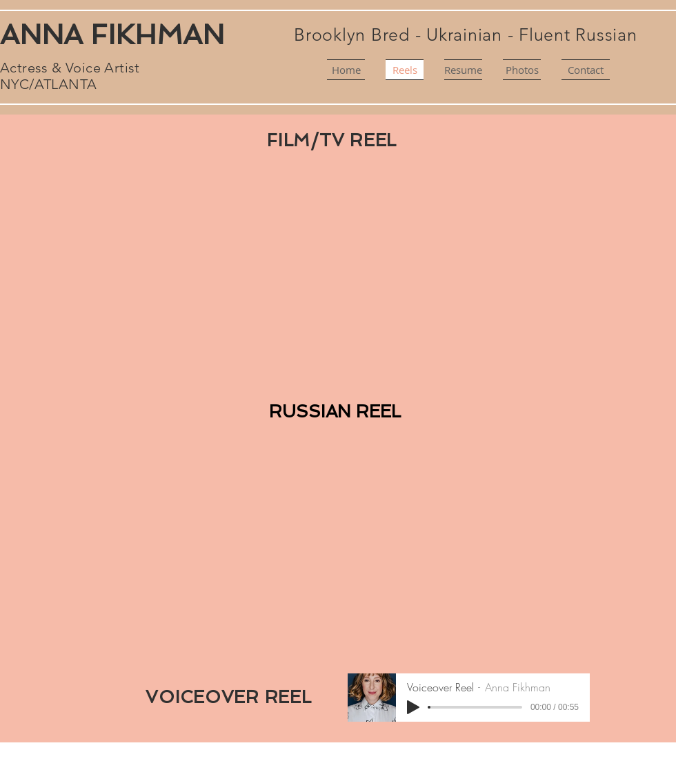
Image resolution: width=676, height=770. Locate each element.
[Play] (413, 707)
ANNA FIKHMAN (112, 34)
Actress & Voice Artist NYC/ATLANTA (70, 75)
